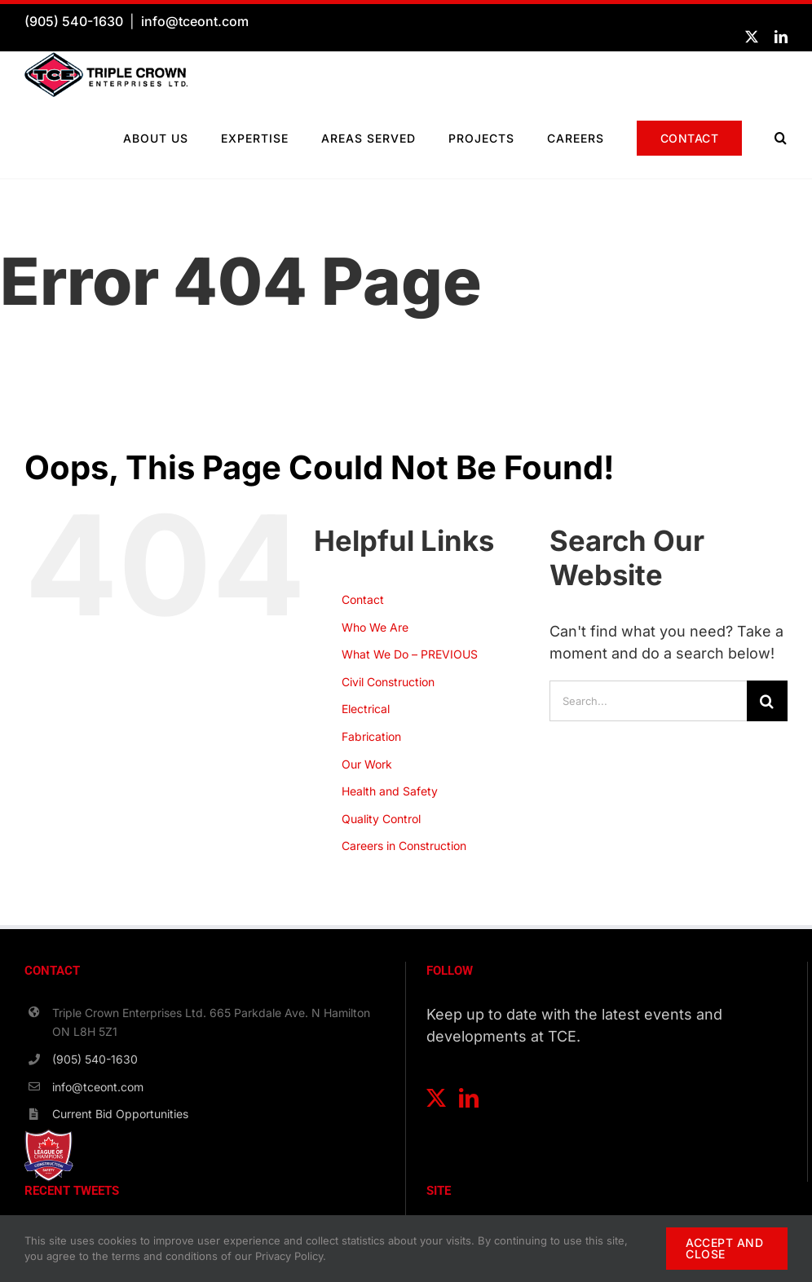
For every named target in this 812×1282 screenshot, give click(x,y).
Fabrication (371, 736)
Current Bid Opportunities (120, 1114)
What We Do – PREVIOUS (410, 654)
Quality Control (381, 819)
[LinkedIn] (469, 1098)
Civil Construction (388, 682)
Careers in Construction (404, 845)
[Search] (767, 701)
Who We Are (375, 627)
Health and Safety (390, 791)
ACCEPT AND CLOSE (724, 1248)
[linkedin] (781, 36)
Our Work (367, 764)
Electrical (366, 709)
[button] (781, 137)
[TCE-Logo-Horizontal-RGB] (106, 59)
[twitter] (751, 36)
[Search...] (648, 701)
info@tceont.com (195, 21)
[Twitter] (436, 1098)
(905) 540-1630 (73, 21)
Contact (363, 599)
